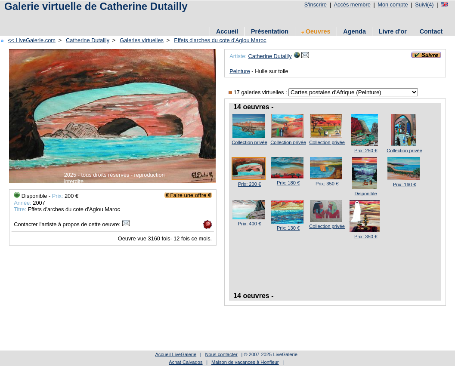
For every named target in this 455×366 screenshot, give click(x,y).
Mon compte (393, 4)
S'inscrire (315, 4)
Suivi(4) (424, 4)
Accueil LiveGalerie (175, 354)
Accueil (227, 31)
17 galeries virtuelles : (258, 92)
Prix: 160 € (404, 184)
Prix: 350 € (327, 183)
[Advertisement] (159, 18)
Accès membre (352, 4)
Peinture (239, 71)
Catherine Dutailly (87, 40)
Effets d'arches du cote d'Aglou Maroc (220, 40)
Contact (431, 31)
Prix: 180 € (288, 182)
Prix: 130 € (288, 228)
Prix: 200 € (249, 184)
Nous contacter (221, 354)
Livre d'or (393, 31)
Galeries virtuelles (142, 40)
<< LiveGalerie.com (32, 40)
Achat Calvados (185, 362)
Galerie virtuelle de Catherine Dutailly (95, 6)
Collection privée (249, 142)
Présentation (269, 31)
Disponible (366, 193)
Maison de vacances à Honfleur (245, 362)
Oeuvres (316, 31)
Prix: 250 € (365, 150)
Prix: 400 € (249, 223)
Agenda (354, 31)
